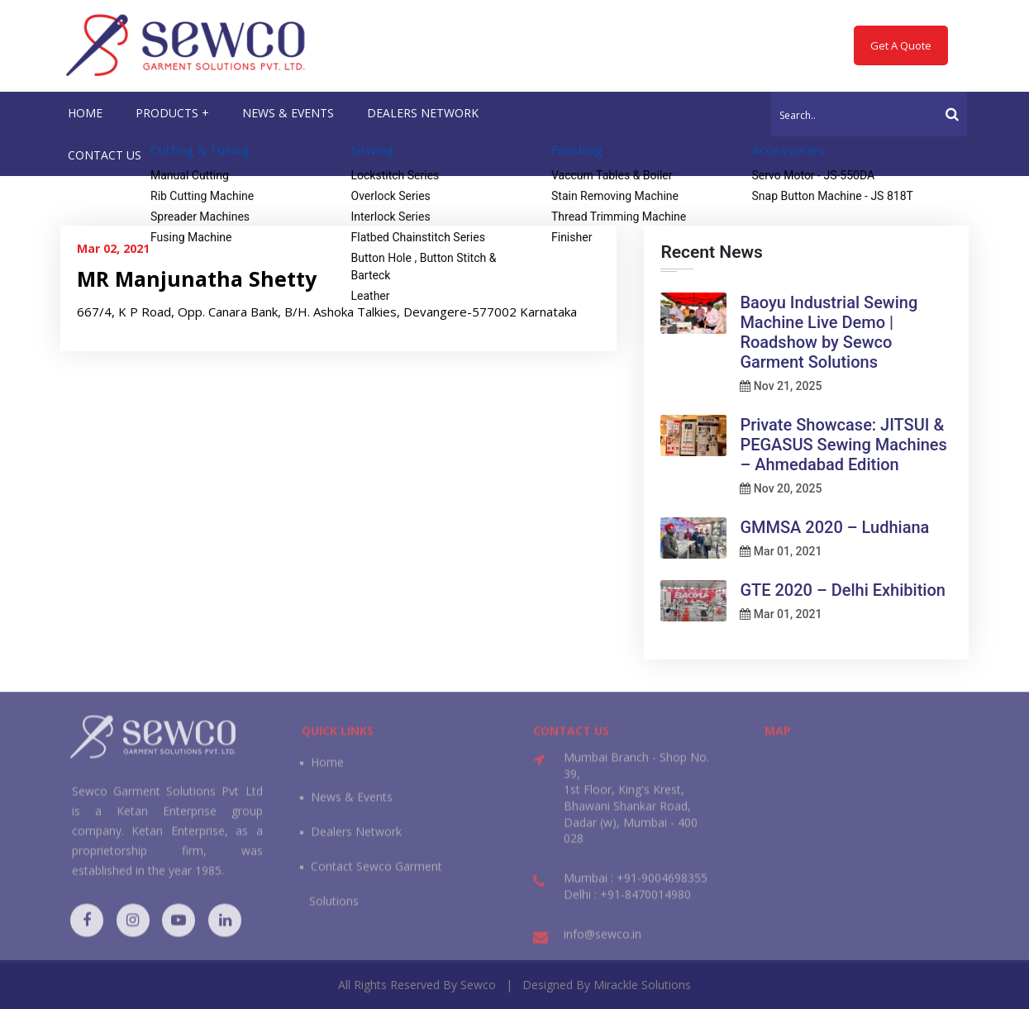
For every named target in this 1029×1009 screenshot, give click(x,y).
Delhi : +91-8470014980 (627, 903)
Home (327, 771)
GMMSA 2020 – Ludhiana (834, 527)
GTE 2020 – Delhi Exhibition (843, 590)
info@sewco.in (602, 943)
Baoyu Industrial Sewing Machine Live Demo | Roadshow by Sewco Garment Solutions (828, 332)
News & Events (352, 806)
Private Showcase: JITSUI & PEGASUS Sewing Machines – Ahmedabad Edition (843, 444)
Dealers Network (356, 841)
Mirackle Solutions (642, 984)
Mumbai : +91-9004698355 (635, 887)
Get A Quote (900, 45)
